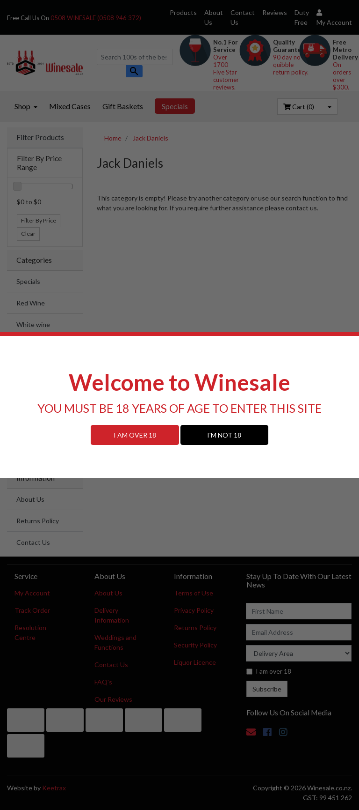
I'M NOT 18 (224, 435)
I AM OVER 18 (135, 435)
